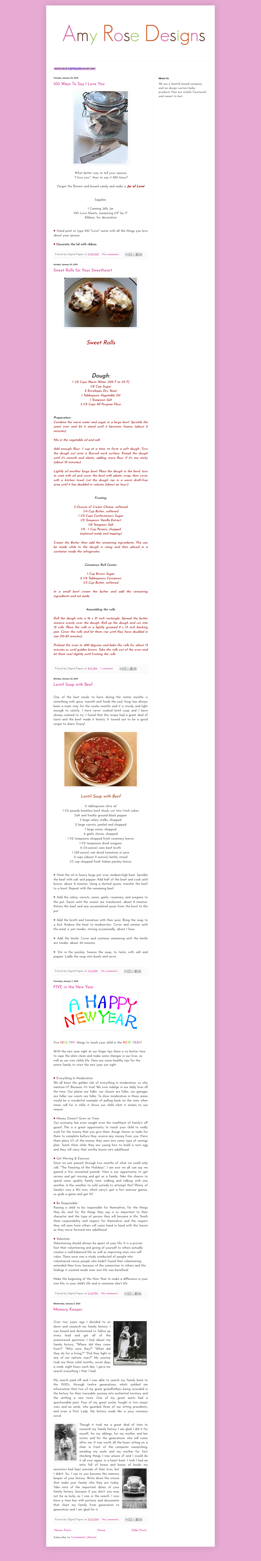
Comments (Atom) (83, 1544)
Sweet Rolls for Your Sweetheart (82, 270)
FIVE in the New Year (73, 994)
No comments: (111, 254)
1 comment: (107, 668)
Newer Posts (62, 1537)
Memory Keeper (67, 1316)
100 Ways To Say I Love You (79, 84)
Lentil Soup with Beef (73, 685)
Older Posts (139, 1537)
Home (101, 1537)
